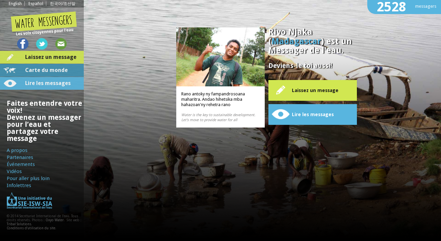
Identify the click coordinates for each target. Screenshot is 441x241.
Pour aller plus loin (28, 178)
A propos (17, 150)
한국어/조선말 (62, 3)
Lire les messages (48, 83)
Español (35, 3)
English (15, 3)
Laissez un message (50, 57)
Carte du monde (46, 70)
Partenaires (20, 157)
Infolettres (19, 185)
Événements (21, 164)
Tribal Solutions (19, 224)
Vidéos (14, 171)
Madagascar (296, 41)
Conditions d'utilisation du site (31, 228)
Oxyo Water (55, 220)
